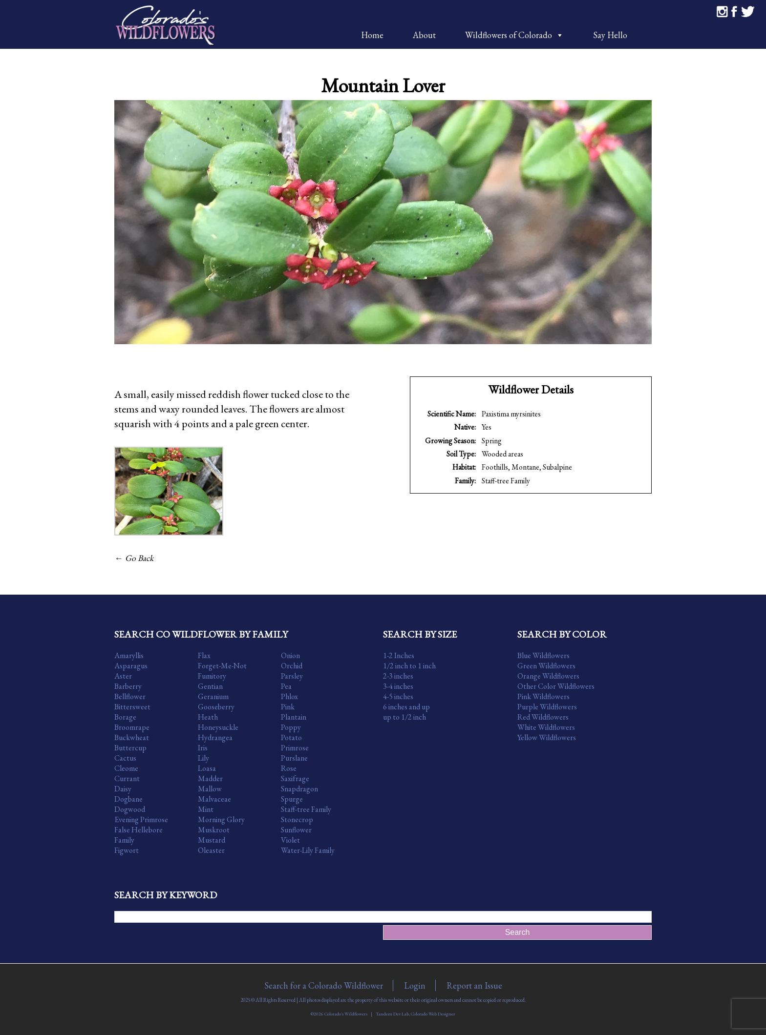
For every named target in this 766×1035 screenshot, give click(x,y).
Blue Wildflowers (543, 655)
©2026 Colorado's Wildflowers (339, 1014)
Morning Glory (221, 819)
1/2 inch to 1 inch (409, 666)
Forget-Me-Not (222, 666)
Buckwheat (131, 737)
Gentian (210, 686)
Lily (203, 758)
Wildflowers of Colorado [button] (514, 35)
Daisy (122, 789)
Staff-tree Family (506, 481)
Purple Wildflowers (547, 707)
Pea (286, 686)
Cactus (125, 758)
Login (415, 985)
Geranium (213, 696)
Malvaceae (214, 799)
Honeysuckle (218, 727)
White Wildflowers (546, 727)
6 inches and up (406, 707)
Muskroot (214, 830)
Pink (288, 707)
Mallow (210, 789)
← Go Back (133, 557)
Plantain (293, 717)
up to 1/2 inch (404, 717)
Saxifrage (295, 778)
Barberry (128, 686)
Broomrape (131, 727)
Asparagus (131, 666)
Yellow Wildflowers (546, 737)
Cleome (126, 768)
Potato (291, 737)
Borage (125, 717)
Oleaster (211, 850)
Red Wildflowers (543, 717)
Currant (127, 778)
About (424, 35)
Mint (205, 809)
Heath (208, 717)
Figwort (126, 850)
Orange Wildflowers (548, 676)
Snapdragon (299, 789)
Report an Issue (474, 985)
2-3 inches (398, 676)
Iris (203, 748)
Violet (290, 840)
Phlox (289, 696)
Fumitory (212, 676)
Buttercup (130, 748)
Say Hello (610, 35)
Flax (204, 655)
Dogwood (129, 809)
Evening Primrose (141, 819)
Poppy (291, 727)
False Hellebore (138, 830)
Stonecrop (297, 819)
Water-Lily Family (308, 850)
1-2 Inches (398, 655)
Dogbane (128, 799)
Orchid (291, 666)
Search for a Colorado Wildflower (323, 985)
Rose (289, 768)
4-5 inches (398, 696)
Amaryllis (129, 655)
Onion (290, 655)
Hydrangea (215, 737)
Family (124, 840)
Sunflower (296, 830)
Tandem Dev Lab (392, 1014)
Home (372, 35)
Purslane (294, 758)
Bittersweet (132, 707)
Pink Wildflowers (543, 696)
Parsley (292, 676)
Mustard (211, 840)
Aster (123, 676)
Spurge (292, 799)
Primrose (295, 748)
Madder (210, 778)
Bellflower (130, 696)
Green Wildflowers (546, 666)
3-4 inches (398, 686)
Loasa (207, 768)
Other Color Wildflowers (556, 686)
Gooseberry (216, 707)
